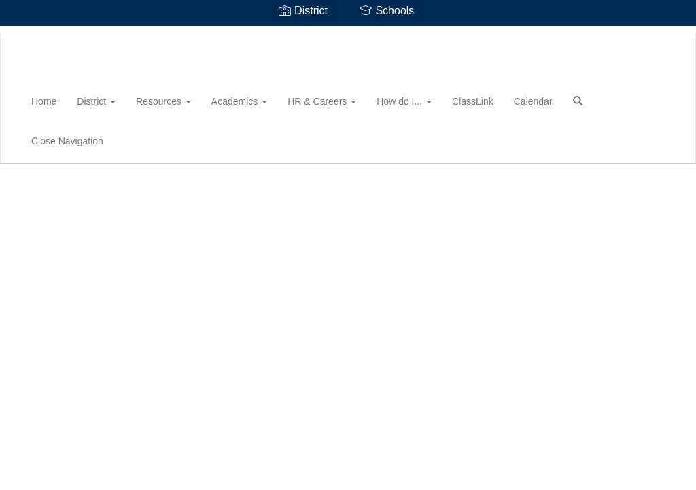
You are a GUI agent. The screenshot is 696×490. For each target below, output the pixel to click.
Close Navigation (67, 140)
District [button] (96, 101)
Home (43, 101)
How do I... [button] (404, 101)
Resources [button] (163, 101)
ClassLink (472, 101)
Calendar (533, 101)
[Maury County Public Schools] (21, 33)
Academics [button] (239, 101)
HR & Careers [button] (322, 101)
